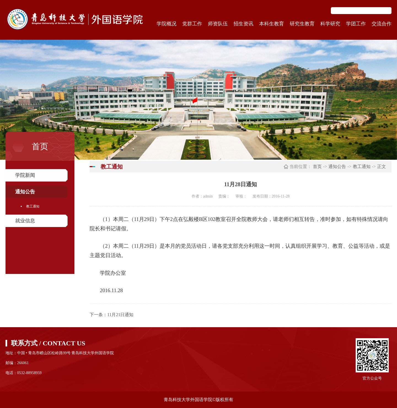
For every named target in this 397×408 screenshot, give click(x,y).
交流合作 (381, 23)
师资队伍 (218, 23)
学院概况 (166, 23)
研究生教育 (302, 23)
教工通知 (32, 206)
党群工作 (192, 23)
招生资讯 (243, 23)
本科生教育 (271, 23)
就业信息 (25, 220)
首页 (317, 166)
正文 (381, 166)
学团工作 (356, 23)
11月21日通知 (120, 314)
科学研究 (330, 23)
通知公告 (25, 191)
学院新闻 (25, 175)
